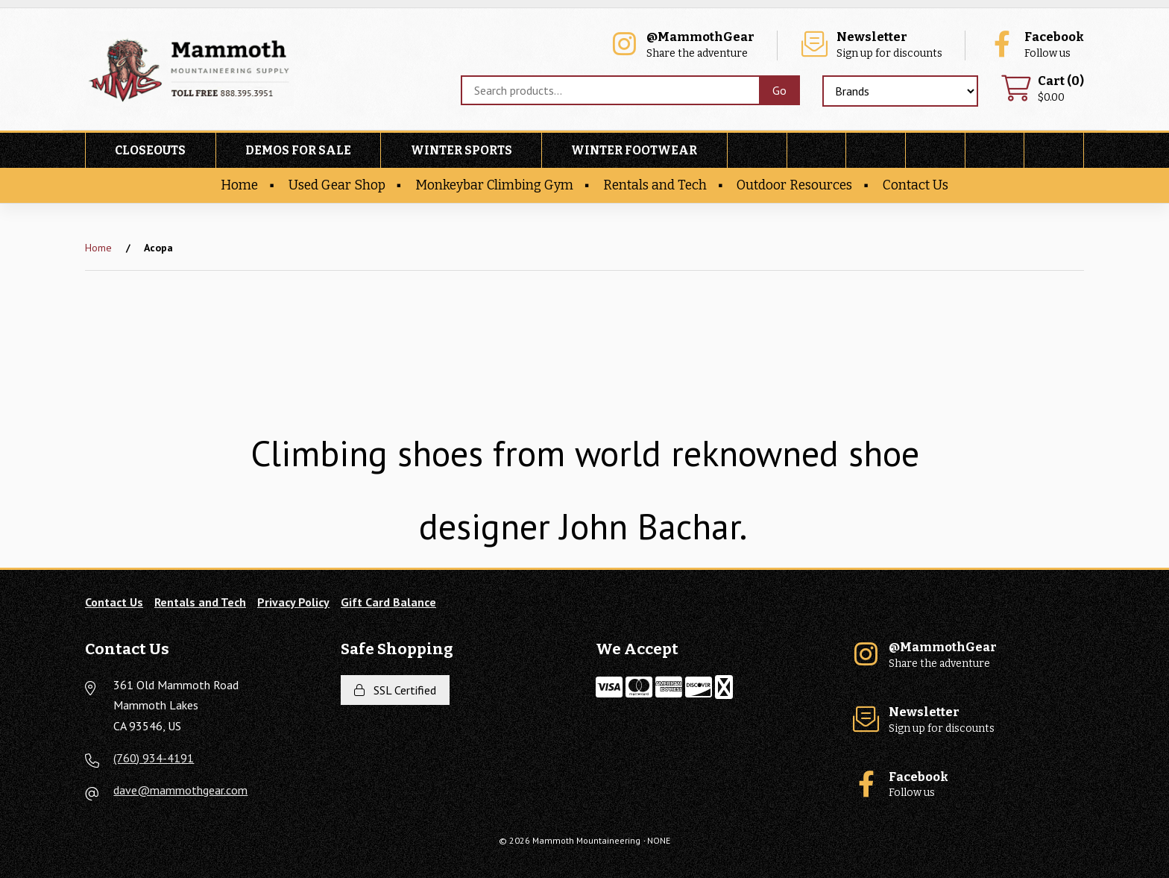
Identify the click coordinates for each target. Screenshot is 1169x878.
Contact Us (915, 185)
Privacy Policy (293, 602)
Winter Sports (461, 150)
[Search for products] (610, 90)
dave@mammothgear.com (180, 790)
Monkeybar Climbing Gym (494, 185)
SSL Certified (395, 690)
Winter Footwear (634, 150)
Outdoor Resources (794, 185)
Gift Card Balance (388, 602)
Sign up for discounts (870, 45)
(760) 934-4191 (153, 757)
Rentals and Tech (655, 185)
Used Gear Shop (337, 185)
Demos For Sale (298, 150)
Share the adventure (681, 45)
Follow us (1035, 45)
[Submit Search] (779, 90)
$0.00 (1042, 89)
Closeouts (150, 150)
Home (239, 185)
